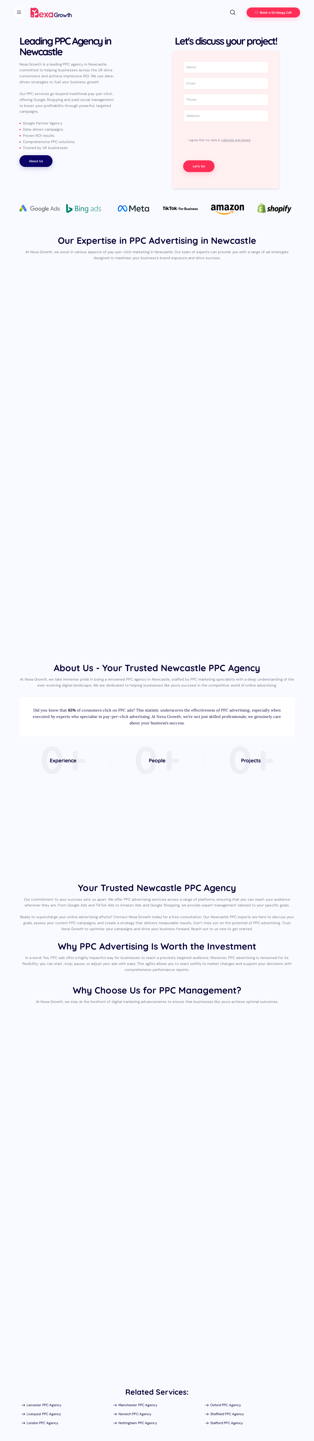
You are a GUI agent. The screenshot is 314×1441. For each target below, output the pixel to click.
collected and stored (235, 140)
